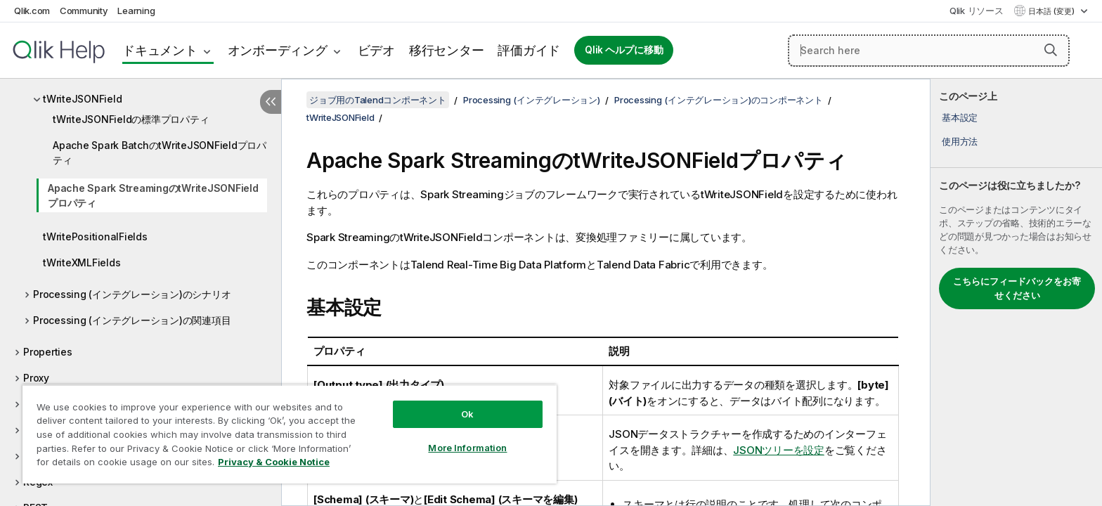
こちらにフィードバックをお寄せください (1017, 288)
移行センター (446, 50)
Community (84, 10)
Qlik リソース (976, 10)
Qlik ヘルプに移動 (624, 50)
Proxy (36, 378)
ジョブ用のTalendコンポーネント (377, 99)
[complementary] (1016, 292)
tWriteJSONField (82, 99)
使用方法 (960, 141)
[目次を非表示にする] (270, 102)
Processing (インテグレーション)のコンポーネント (718, 99)
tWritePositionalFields (95, 236)
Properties (47, 352)
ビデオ (376, 50)
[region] (289, 434)
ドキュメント (159, 50)
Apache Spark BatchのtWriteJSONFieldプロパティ (159, 152)
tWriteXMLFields (81, 262)
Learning (136, 10)
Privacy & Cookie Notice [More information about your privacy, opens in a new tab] (274, 461)
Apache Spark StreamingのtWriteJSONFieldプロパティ (153, 195)
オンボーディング (278, 50)
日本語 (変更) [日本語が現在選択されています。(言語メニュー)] (1052, 11)
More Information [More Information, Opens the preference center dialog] (467, 447)
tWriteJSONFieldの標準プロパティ (131, 119)
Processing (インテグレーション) (531, 99)
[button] (1050, 50)
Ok (467, 414)
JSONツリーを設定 (778, 450)
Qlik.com (32, 10)
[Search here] (928, 50)
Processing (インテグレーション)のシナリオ (132, 294)
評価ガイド (529, 50)
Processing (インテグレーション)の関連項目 (132, 320)
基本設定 (960, 117)
